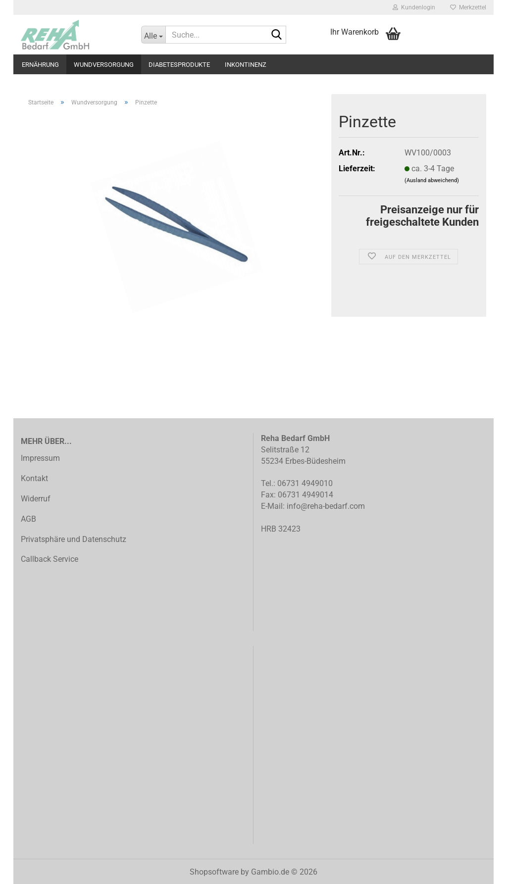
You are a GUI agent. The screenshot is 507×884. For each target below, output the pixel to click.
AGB (28, 519)
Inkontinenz (245, 64)
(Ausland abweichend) (432, 180)
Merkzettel (468, 7)
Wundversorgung (104, 64)
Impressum (40, 458)
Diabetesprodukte (179, 64)
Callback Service (49, 559)
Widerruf (36, 498)
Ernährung (40, 64)
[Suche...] (153, 35)
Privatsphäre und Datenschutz (73, 539)
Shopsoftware (214, 872)
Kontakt (34, 478)
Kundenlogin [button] (414, 7)
